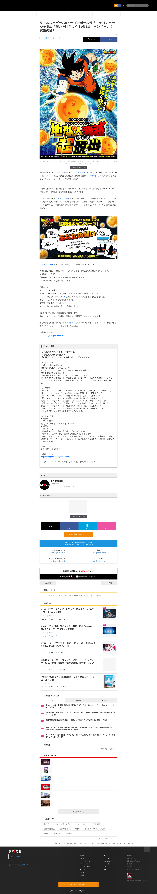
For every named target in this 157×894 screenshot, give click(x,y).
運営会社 (129, 855)
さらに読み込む (85, 812)
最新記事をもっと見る (108, 749)
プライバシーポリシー (133, 869)
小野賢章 (75, 829)
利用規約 (129, 866)
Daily (52, 700)
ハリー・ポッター (81, 824)
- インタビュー (107, 861)
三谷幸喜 (96, 824)
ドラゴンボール (84, 172)
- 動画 (105, 855)
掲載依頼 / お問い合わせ (134, 861)
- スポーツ (83, 872)
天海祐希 (68, 833)
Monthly (104, 700)
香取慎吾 (56, 833)
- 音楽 (82, 855)
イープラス (43, 843)
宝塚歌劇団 (63, 829)
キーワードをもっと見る (107, 838)
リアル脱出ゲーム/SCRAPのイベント (71, 595)
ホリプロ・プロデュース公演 (94, 829)
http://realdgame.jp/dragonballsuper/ (54, 336)
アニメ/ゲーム (48, 595)
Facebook (15, 857)
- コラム (105, 866)
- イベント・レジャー (86, 861)
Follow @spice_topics (58, 553)
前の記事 (46, 583)
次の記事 (111, 583)
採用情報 (129, 864)
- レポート (106, 864)
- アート (82, 869)
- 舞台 (82, 858)
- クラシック (84, 864)
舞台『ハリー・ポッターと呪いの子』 (56, 824)
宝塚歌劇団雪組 (48, 829)
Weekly (78, 700)
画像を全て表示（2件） (78, 167)
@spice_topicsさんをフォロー (19, 865)
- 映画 (82, 875)
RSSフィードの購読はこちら (80, 534)
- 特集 (105, 869)
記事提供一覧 (131, 858)
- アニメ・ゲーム (85, 866)
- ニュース (106, 858)
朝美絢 (45, 833)
